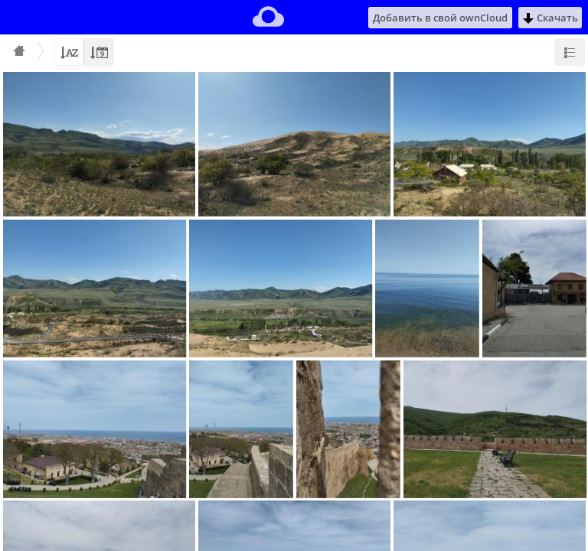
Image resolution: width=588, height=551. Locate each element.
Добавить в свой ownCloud (440, 17)
